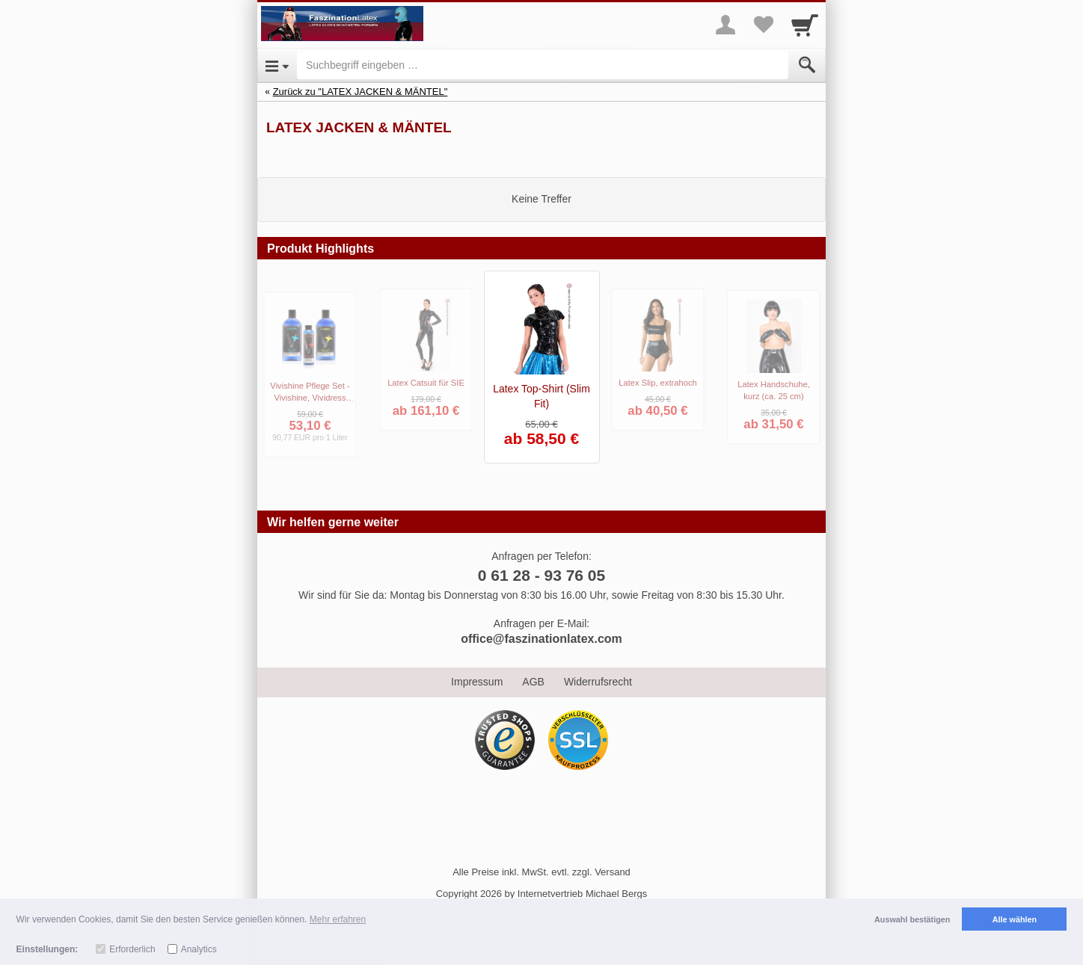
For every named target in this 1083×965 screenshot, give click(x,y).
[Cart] (805, 24)
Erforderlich (132, 949)
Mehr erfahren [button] (338, 919)
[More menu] (725, 24)
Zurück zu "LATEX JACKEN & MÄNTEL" (360, 91)
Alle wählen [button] (1015, 919)
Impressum (477, 682)
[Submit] (807, 65)
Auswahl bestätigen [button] (912, 919)
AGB (533, 682)
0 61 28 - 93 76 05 (541, 575)
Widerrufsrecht (598, 682)
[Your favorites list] (763, 24)
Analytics (199, 949)
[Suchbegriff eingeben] (542, 65)
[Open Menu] (277, 65)
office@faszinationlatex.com (541, 638)
